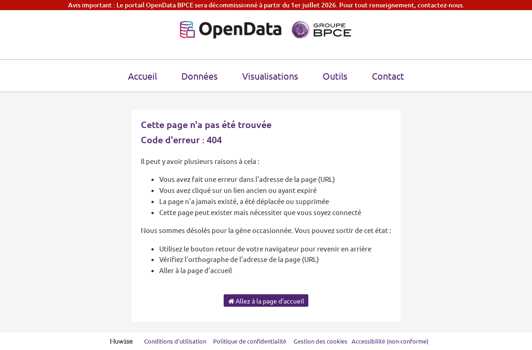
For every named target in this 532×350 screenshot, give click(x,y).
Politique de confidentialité (250, 341)
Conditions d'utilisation (176, 341)
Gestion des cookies (320, 341)
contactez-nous (440, 4)
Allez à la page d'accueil (266, 301)
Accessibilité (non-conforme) (390, 341)
